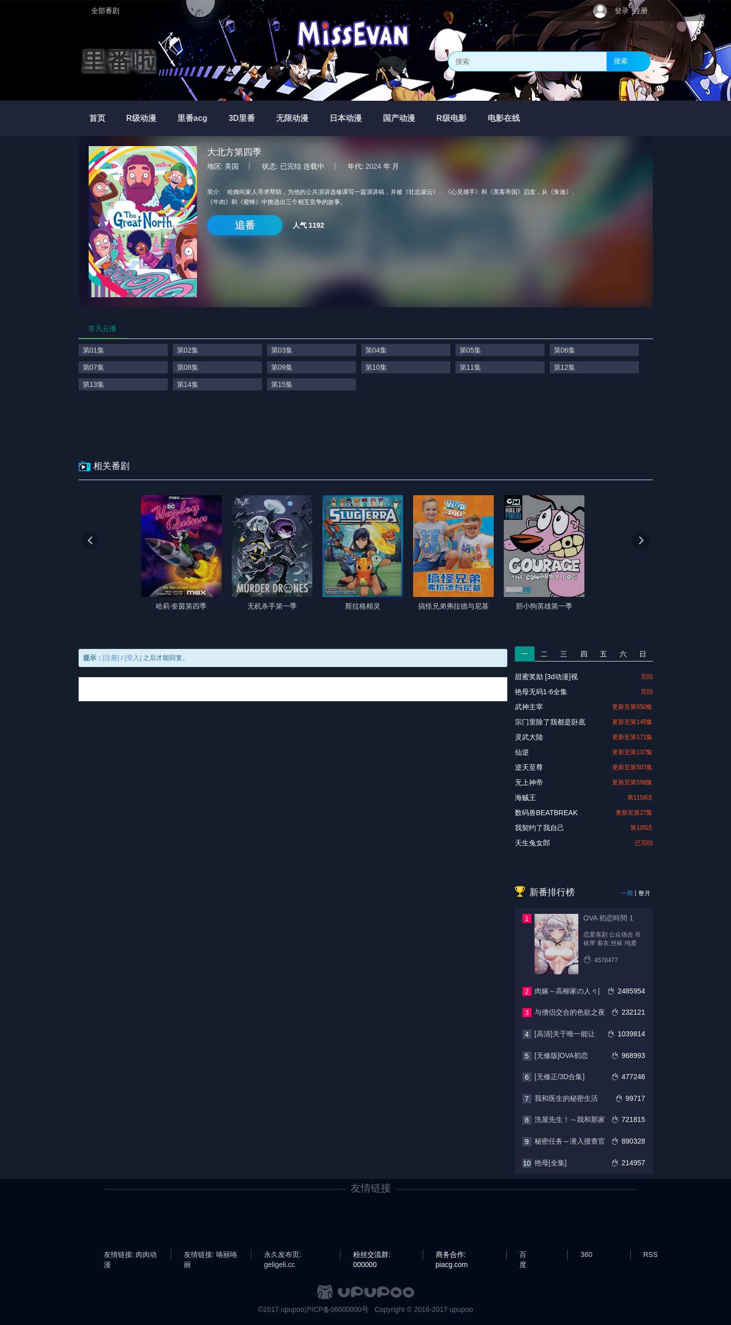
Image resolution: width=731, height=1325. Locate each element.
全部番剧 (105, 11)
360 (586, 1254)
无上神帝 (529, 782)
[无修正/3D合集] (560, 1077)
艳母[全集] (551, 1163)
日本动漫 (345, 118)
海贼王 (525, 797)
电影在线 (504, 118)
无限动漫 (292, 118)
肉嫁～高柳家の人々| (567, 991)
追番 (245, 225)
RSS (650, 1254)
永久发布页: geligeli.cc (282, 1255)
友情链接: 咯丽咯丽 (210, 1255)
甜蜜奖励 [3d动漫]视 (546, 677)
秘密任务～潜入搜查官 (570, 1141)
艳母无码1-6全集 (541, 692)
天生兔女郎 (532, 843)
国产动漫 (399, 118)
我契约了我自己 (539, 828)
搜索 (621, 61)
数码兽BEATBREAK (546, 813)
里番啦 (119, 61)
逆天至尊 (529, 767)
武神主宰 (529, 707)
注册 (641, 11)
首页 (97, 118)
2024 (373, 166)
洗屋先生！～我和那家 (570, 1119)
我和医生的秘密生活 (566, 1098)
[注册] (111, 657)
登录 (622, 11)
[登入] (133, 657)
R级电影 (451, 118)
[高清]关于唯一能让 (565, 1034)
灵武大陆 (529, 737)
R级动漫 (141, 118)
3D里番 (242, 118)
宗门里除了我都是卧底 (550, 722)
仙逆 (522, 752)
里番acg (192, 118)
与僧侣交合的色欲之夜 (570, 1012)
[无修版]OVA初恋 (561, 1055)
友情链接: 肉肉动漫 (130, 1255)
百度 (522, 1255)
